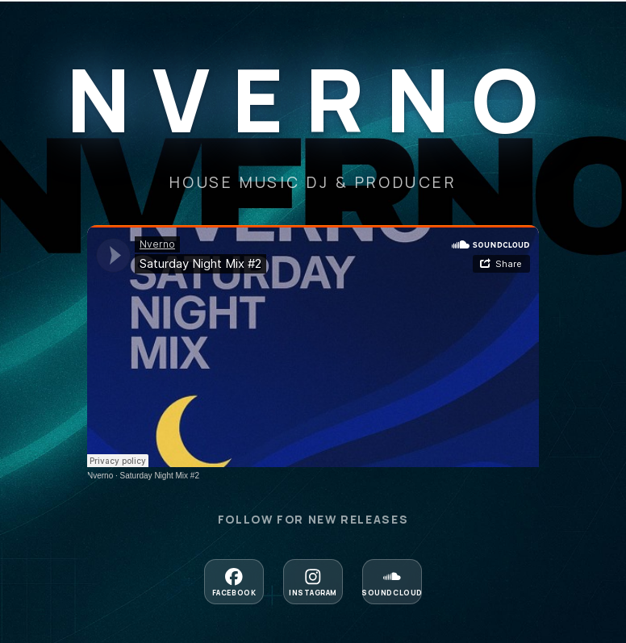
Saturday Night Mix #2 (159, 475)
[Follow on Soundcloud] (392, 581)
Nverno (100, 475)
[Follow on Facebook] (234, 581)
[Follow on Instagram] (313, 581)
